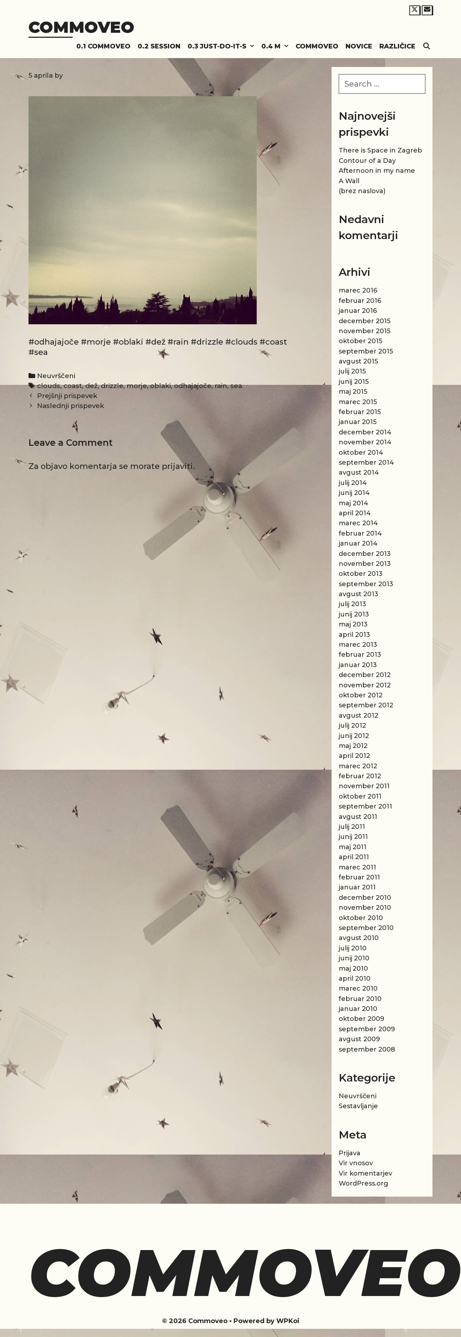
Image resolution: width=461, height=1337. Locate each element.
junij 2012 (354, 736)
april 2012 (354, 756)
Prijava (349, 1153)
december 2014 (365, 432)
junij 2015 (354, 382)
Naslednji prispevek (70, 406)
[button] (252, 46)
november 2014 (365, 442)
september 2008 (367, 1049)
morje (137, 386)
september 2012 (366, 705)
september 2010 (366, 928)
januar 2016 (358, 311)
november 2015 (364, 331)
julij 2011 (352, 827)
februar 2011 (359, 877)
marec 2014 (358, 523)
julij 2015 (352, 371)
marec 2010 (358, 988)
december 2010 (365, 898)
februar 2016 (360, 301)
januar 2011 (357, 887)
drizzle (112, 386)
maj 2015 (353, 392)
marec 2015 (358, 402)
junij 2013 (354, 614)
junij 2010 (354, 958)
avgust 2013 (358, 594)
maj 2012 (353, 746)
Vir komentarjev (365, 1173)
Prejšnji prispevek (67, 396)
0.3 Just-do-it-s (223, 46)
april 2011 (354, 857)
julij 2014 (353, 483)
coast (72, 386)
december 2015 (364, 321)
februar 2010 (360, 999)
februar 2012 (360, 776)
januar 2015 (358, 422)
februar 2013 (360, 655)
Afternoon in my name (377, 171)
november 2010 (365, 908)
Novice (358, 46)
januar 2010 (358, 1009)
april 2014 (355, 513)
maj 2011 (353, 847)
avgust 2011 (358, 817)
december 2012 (365, 675)
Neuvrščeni (56, 376)
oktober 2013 (361, 574)
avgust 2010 (359, 938)
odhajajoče (192, 386)
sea (236, 386)
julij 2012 (352, 725)
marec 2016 (358, 290)
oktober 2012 (361, 695)
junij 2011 (353, 837)
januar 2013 (358, 665)
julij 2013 (352, 604)
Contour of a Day (367, 161)
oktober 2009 (361, 1019)
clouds (48, 386)
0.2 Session (159, 46)
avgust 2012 (358, 715)
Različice (397, 46)
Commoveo (81, 27)
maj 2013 (353, 624)
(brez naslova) (362, 191)
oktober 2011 (360, 796)
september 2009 (367, 1029)
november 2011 (364, 786)
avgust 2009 (359, 1039)
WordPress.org (363, 1183)
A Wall (349, 181)
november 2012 (365, 685)
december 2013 (365, 554)
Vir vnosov (356, 1163)
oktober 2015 (360, 341)
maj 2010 (353, 968)
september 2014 (366, 462)
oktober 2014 (361, 452)
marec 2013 (358, 645)
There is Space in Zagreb (380, 150)
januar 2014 (358, 543)
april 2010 (354, 978)
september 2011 (365, 806)
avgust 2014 (359, 472)
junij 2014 (354, 493)
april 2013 (354, 635)
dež (91, 386)
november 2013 (365, 564)
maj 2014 (353, 503)
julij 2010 (353, 948)
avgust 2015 (358, 361)
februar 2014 (360, 533)
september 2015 (366, 351)
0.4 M (276, 46)
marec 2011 (357, 867)
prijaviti (177, 466)
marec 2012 (358, 766)
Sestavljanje (358, 1106)
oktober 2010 (361, 918)
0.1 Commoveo (103, 46)
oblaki (160, 386)
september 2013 (366, 584)
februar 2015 (360, 412)
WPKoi (287, 1321)
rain (221, 386)
